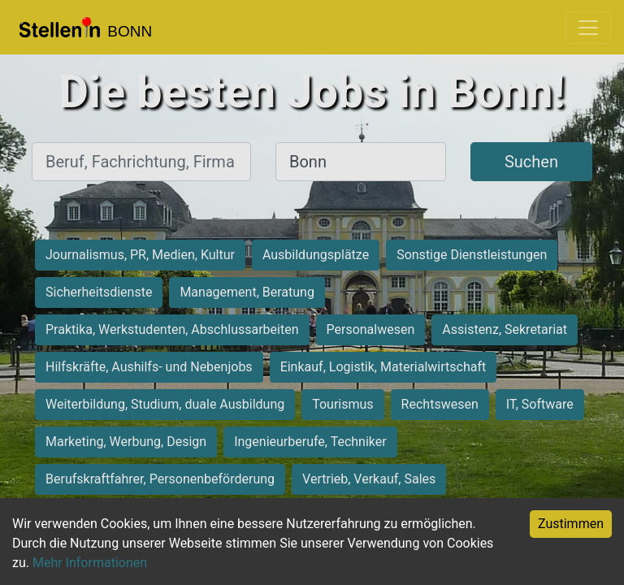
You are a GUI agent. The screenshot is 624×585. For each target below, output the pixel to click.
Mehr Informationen (89, 562)
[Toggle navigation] (588, 27)
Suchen (531, 161)
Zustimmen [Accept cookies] (571, 523)
